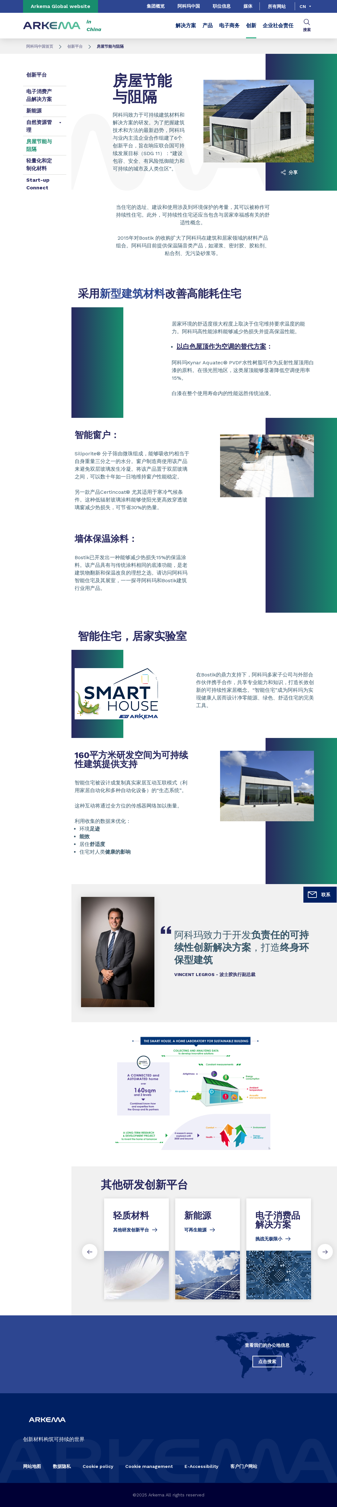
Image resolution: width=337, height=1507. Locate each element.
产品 (207, 25)
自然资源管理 (39, 126)
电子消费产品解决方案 (39, 95)
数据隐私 (62, 1466)
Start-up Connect (37, 184)
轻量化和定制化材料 (39, 164)
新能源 (34, 111)
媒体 (247, 6)
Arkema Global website (60, 6)
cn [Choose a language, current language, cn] (303, 6)
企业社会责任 (278, 25)
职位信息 (222, 6)
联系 (318, 895)
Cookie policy (98, 1466)
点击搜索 (267, 1361)
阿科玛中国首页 (39, 46)
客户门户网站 (243, 1466)
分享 (289, 172)
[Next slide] (325, 1251)
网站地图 (32, 1466)
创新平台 (75, 46)
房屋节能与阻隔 (39, 145)
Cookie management (149, 1466)
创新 (251, 25)
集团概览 (156, 6)
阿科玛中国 (188, 6)
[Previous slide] (89, 1251)
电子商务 (229, 25)
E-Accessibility (201, 1466)
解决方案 (186, 25)
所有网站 (277, 6)
